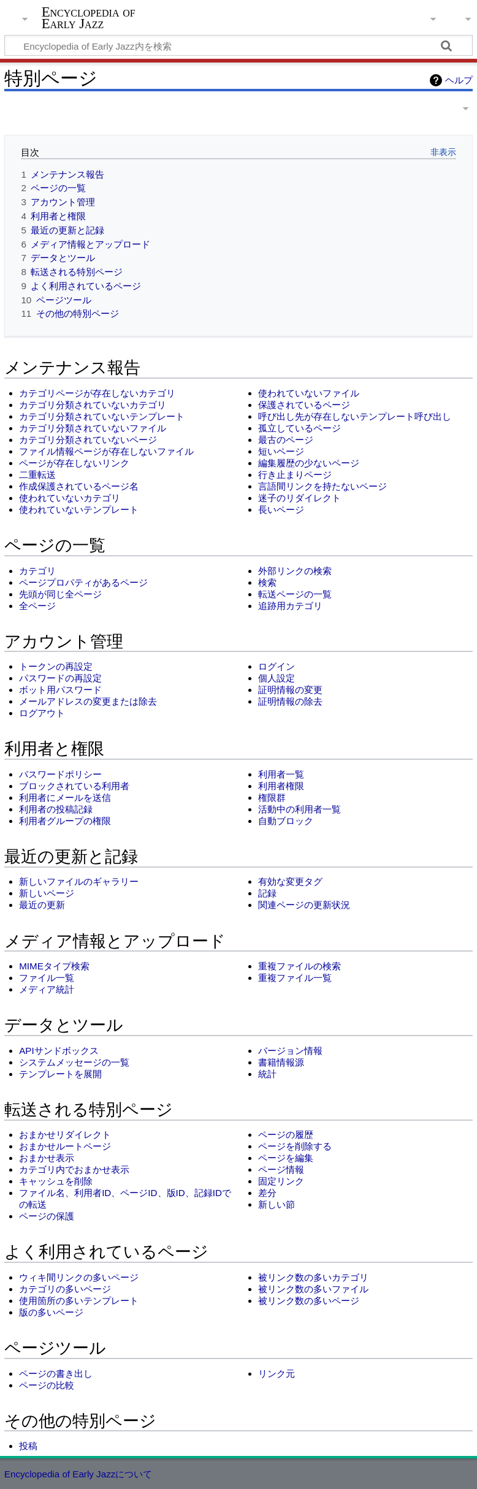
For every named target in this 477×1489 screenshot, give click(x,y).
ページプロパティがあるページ (83, 582)
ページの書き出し (56, 1373)
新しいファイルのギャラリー (79, 881)
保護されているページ (304, 405)
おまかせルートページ (65, 1146)
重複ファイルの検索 (299, 966)
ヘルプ (459, 80)
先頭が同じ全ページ (60, 594)
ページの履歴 (285, 1134)
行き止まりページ (295, 474)
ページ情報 (281, 1169)
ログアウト (42, 713)
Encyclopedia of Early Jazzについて (78, 1474)
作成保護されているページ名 (79, 486)
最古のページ (285, 439)
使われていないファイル (308, 393)
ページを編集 (285, 1158)
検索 (267, 582)
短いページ (281, 451)
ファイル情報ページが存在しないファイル (106, 451)
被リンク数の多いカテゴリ (313, 1277)
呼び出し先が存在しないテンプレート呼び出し (354, 416)
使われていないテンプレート (79, 509)
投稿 (28, 1446)
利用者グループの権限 (65, 821)
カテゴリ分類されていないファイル (92, 428)
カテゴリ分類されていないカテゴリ (92, 405)
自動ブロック (285, 821)
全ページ (37, 606)
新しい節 (276, 1204)
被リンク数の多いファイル (313, 1289)
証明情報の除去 (290, 701)
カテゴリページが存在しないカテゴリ (97, 393)
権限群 (272, 797)
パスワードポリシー (60, 774)
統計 (267, 1074)
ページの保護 (46, 1216)
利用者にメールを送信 (65, 797)
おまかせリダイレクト (65, 1134)
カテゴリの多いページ (65, 1289)
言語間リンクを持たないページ (322, 486)
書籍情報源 (281, 1062)
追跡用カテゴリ (290, 606)
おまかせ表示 (46, 1158)
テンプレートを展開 (60, 1074)
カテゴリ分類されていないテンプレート (102, 416)
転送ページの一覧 (295, 594)
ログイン (276, 666)
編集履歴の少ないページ (308, 463)
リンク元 (276, 1373)
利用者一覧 (281, 774)
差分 (267, 1193)
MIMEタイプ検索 (54, 966)
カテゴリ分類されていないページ (88, 439)
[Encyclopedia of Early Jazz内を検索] (238, 45)
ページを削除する (295, 1146)
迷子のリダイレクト (299, 498)
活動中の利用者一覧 (299, 809)
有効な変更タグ (290, 881)
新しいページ (46, 893)
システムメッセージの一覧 (74, 1062)
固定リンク (281, 1181)
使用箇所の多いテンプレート (79, 1300)
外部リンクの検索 (295, 571)
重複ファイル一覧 (295, 977)
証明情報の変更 (290, 689)
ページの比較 (46, 1385)
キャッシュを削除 (56, 1181)
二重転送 (37, 474)
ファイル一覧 (46, 977)
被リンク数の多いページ (308, 1300)
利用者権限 (281, 786)
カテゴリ (37, 571)
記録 (267, 893)
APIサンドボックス (58, 1050)
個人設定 (276, 678)
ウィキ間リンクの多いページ (79, 1277)
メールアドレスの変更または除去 (88, 701)
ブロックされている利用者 (74, 786)
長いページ (281, 509)
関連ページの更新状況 (304, 905)
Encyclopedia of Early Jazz (88, 18)
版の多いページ (51, 1312)
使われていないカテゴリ (69, 498)
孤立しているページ (299, 428)
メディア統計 (46, 989)
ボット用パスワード (60, 689)
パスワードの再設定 (60, 678)
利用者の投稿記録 (56, 809)
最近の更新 (42, 905)
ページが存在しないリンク (74, 463)
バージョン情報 (290, 1050)
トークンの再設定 (56, 666)
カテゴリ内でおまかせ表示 (74, 1169)
